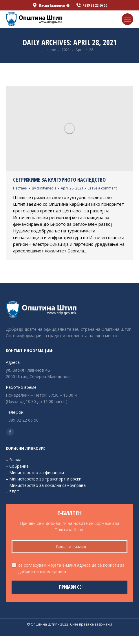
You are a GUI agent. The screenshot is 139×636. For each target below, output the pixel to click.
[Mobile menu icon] (127, 19)
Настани (20, 188)
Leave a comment (102, 188)
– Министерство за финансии (35, 472)
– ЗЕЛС (12, 491)
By (44, 188)
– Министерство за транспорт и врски (43, 479)
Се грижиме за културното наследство (59, 179)
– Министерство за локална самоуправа (46, 485)
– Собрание (17, 466)
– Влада (13, 459)
